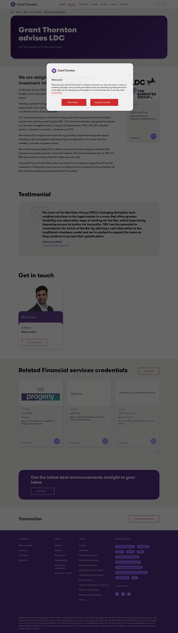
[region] (90, 87)
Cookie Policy (57, 92)
